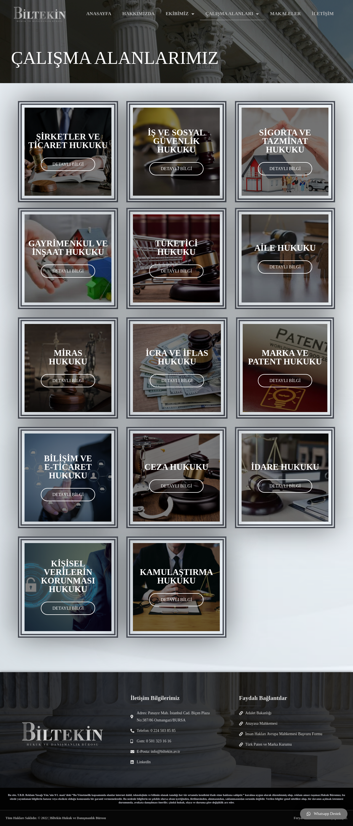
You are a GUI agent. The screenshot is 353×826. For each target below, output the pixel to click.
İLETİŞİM (323, 13)
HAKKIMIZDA (138, 13)
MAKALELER (285, 13)
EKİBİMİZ (180, 14)
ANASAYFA (98, 13)
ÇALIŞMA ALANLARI (232, 14)
